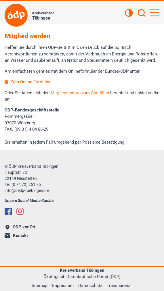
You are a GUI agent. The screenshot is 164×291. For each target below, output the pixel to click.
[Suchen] (141, 13)
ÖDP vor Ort (20, 227)
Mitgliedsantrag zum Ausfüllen (80, 92)
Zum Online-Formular (30, 81)
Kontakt (16, 235)
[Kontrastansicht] (129, 13)
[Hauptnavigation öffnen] (154, 13)
